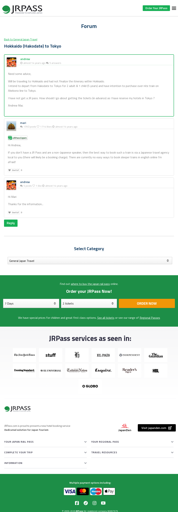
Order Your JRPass (156, 8)
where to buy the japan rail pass (90, 284)
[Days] (31, 303)
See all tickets (105, 317)
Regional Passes (150, 317)
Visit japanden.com (156, 428)
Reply (11, 223)
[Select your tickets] (89, 303)
